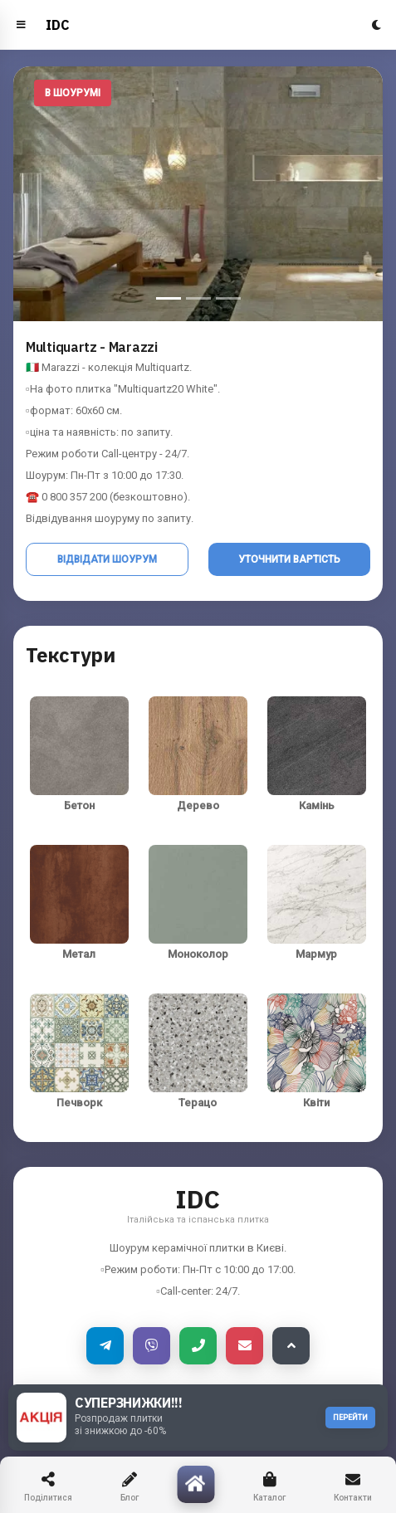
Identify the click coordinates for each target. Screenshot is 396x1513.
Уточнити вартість (289, 559)
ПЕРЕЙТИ (350, 1417)
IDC (58, 25)
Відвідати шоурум (107, 559)
